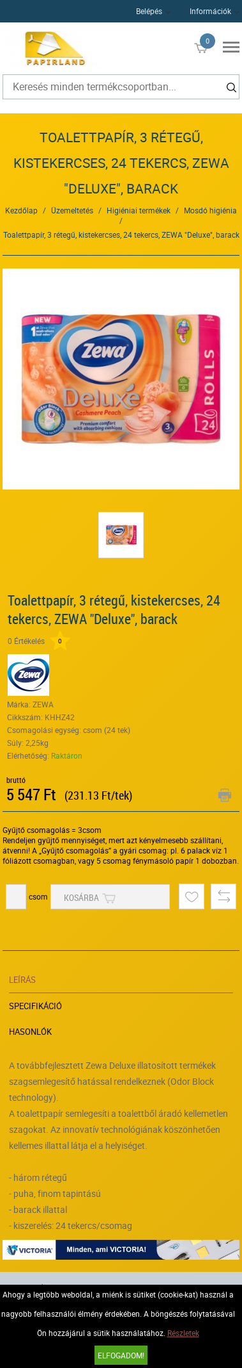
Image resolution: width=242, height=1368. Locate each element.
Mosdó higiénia (210, 210)
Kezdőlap (21, 210)
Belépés (149, 11)
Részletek (183, 1333)
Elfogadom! (121, 1355)
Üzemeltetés (72, 210)
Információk (210, 11)
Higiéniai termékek (138, 210)
